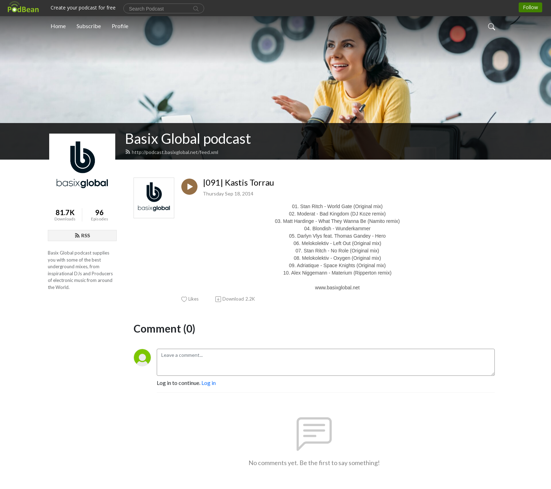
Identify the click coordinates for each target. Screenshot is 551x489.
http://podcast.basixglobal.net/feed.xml (171, 152)
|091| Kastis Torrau (238, 182)
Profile (120, 25)
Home (58, 25)
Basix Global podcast (188, 138)
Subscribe (89, 25)
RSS (82, 235)
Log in (208, 382)
